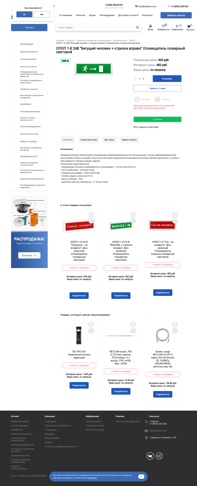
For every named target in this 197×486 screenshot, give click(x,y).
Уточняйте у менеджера (79, 268)
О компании (50, 421)
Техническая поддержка (128, 421)
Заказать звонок (176, 15)
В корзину (167, 78)
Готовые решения (19, 425)
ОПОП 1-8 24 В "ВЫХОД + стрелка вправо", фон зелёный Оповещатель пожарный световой (121, 250)
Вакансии (49, 434)
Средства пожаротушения (19, 467)
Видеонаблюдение (20, 421)
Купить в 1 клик (157, 88)
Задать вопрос (129, 139)
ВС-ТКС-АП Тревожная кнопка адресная (79, 354)
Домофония (17, 430)
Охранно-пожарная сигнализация (20, 460)
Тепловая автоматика (22, 434)
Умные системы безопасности (18, 439)
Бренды (48, 442)
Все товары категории (146, 127)
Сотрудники (50, 430)
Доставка (109, 139)
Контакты (154, 416)
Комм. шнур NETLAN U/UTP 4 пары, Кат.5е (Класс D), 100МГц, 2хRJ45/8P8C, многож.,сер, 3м (163, 359)
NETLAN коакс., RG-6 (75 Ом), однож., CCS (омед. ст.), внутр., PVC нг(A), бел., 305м (121, 357)
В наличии (157, 119)
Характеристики (88, 139)
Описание (68, 139)
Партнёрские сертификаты (58, 425)
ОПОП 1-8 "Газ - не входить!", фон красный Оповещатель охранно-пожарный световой (163, 249)
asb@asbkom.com (158, 430)
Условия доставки (95, 425)
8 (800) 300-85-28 (114, 5)
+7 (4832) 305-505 (179, 6)
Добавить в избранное (91, 215)
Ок (141, 477)
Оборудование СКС (20, 455)
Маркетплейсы (52, 438)
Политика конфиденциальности (60, 446)
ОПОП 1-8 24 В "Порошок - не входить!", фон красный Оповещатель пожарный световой (79, 250)
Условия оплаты (94, 421)
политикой (92, 478)
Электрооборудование (22, 445)
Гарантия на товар (95, 430)
